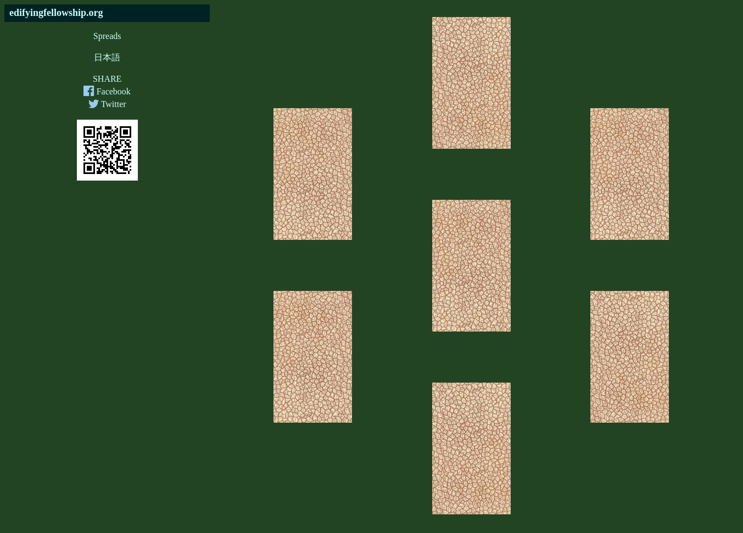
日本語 (107, 57)
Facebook (106, 91)
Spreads (107, 36)
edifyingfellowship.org (56, 12)
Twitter (107, 104)
